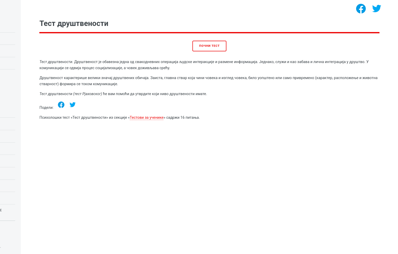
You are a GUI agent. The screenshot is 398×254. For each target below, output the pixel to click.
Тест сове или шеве (24, 50)
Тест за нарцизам (22, 75)
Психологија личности (27, 185)
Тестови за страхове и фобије (33, 210)
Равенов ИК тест (21, 38)
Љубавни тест (19, 63)
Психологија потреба (26, 173)
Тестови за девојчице (26, 198)
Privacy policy (15, 239)
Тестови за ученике (206, 117)
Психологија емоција (26, 111)
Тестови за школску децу (29, 136)
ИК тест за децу (20, 26)
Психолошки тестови (45, 246)
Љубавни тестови (22, 148)
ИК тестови (16, 160)
